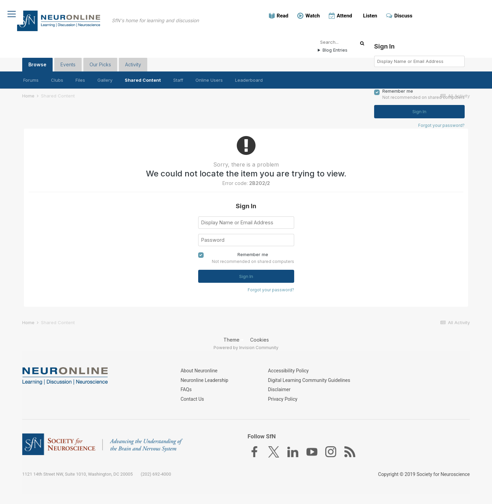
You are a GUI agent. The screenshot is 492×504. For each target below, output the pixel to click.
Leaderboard (249, 76)
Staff (178, 76)
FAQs (186, 392)
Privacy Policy (282, 400)
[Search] (340, 38)
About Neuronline (198, 374)
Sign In (246, 275)
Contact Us (192, 400)
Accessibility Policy (288, 374)
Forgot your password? (271, 288)
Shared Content (143, 76)
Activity (133, 61)
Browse (37, 63)
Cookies (259, 341)
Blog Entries (335, 46)
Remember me (252, 253)
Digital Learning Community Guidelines (309, 383)
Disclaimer (279, 392)
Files (80, 76)
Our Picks (100, 61)
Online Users (209, 76)
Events (68, 61)
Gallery (104, 76)
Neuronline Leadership (204, 383)
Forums (31, 76)
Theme (233, 341)
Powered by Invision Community (246, 348)
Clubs (57, 76)
